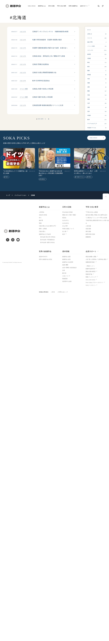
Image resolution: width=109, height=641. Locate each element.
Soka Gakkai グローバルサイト (94, 282)
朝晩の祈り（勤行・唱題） (69, 215)
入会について (66, 276)
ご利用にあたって (62, 292)
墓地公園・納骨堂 (90, 271)
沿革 (63, 270)
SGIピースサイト (91, 285)
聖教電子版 (89, 274)
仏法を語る (65, 223)
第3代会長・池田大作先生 (47, 242)
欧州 (7, 176)
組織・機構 (65, 265)
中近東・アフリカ (80, 176)
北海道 (33, 195)
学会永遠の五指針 (67, 212)
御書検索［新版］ (90, 262)
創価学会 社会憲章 (67, 262)
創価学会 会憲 (66, 256)
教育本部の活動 (90, 234)
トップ (8, 195)
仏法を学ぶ (65, 220)
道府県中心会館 (67, 281)
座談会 (64, 217)
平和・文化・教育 (61, 6)
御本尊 (41, 220)
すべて (89, 29)
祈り (40, 217)
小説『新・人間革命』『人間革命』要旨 (96, 259)
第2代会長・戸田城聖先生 (47, 239)
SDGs (89, 176)
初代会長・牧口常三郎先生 (47, 237)
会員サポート (92, 251)
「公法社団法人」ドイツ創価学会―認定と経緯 (15, 172)
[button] (3, 158)
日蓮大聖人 (42, 231)
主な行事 (65, 226)
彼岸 (63, 234)
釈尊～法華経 (43, 228)
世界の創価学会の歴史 (45, 259)
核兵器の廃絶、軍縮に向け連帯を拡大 (96, 215)
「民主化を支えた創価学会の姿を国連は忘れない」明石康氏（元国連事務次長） (51, 173)
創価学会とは (42, 6)
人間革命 (41, 212)
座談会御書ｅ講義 (91, 256)
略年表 (64, 273)
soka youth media (90, 279)
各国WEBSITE (43, 256)
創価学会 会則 (66, 259)
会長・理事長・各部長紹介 (69, 267)
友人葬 (64, 231)
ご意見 (53, 292)
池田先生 (43, 179)
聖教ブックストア (91, 277)
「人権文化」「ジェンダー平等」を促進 (96, 217)
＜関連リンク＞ (90, 266)
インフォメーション (20, 195)
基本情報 (65, 251)
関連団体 (65, 278)
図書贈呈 (88, 237)
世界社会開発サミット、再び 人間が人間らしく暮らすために (85, 172)
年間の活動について (68, 228)
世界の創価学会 (73, 6)
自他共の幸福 (43, 215)
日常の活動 (51, 6)
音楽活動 (88, 228)
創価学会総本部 (90, 268)
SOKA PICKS (32, 6)
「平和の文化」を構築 (92, 212)
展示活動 (88, 231)
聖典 (40, 223)
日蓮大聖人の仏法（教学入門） (47, 226)
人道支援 (88, 226)
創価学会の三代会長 (45, 234)
